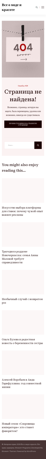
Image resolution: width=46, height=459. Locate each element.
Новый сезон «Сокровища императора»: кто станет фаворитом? (18, 427)
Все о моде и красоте (11, 7)
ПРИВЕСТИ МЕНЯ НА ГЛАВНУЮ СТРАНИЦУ (23, 124)
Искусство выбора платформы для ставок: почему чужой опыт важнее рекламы (22, 211)
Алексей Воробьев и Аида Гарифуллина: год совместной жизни (21, 383)
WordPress (31, 451)
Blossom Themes (9, 451)
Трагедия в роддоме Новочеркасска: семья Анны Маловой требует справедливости (20, 257)
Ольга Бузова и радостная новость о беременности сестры (22, 341)
